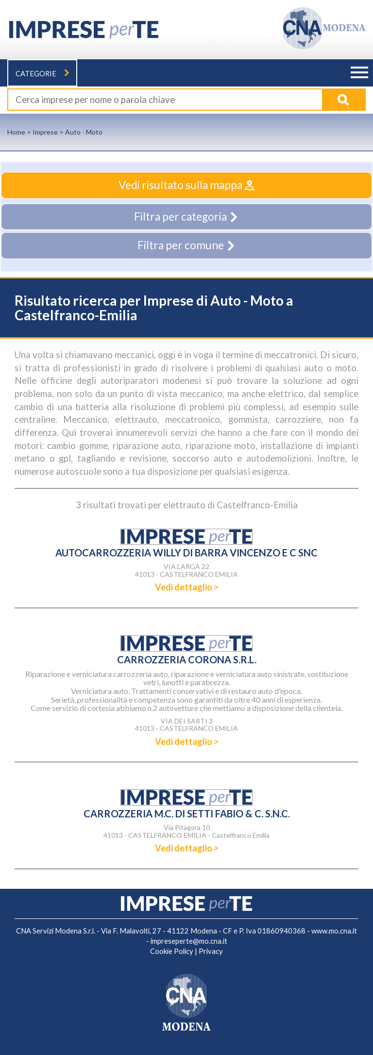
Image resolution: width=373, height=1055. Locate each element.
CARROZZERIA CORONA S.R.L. (186, 659)
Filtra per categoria (186, 216)
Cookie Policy (171, 951)
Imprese (45, 132)
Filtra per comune (186, 245)
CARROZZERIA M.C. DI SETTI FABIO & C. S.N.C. (187, 813)
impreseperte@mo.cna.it (189, 941)
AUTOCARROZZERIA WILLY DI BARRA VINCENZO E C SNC (186, 552)
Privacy (211, 951)
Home (16, 132)
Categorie (42, 73)
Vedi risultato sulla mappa (186, 184)
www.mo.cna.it (334, 931)
